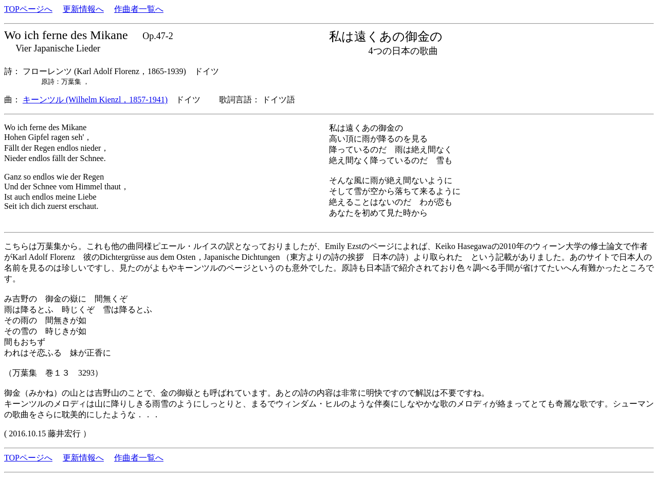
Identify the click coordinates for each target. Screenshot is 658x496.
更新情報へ (83, 9)
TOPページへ (28, 9)
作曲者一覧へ (138, 9)
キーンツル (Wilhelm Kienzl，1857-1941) (95, 99)
